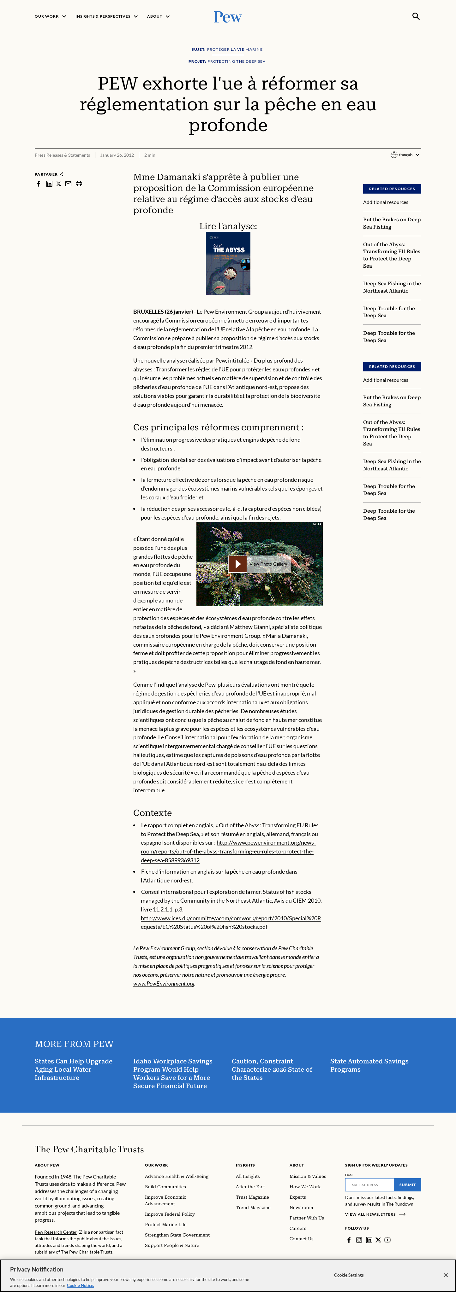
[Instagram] (359, 1240)
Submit (407, 1184)
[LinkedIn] (369, 1240)
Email (349, 1174)
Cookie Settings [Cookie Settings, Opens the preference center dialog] (349, 1274)
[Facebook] (349, 1240)
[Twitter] (378, 1240)
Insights (245, 1165)
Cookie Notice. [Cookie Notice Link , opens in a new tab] (80, 1285)
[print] (79, 184)
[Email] (369, 1184)
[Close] (446, 1275)
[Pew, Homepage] (228, 16)
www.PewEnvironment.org (163, 983)
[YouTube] (387, 1240)
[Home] (89, 1149)
